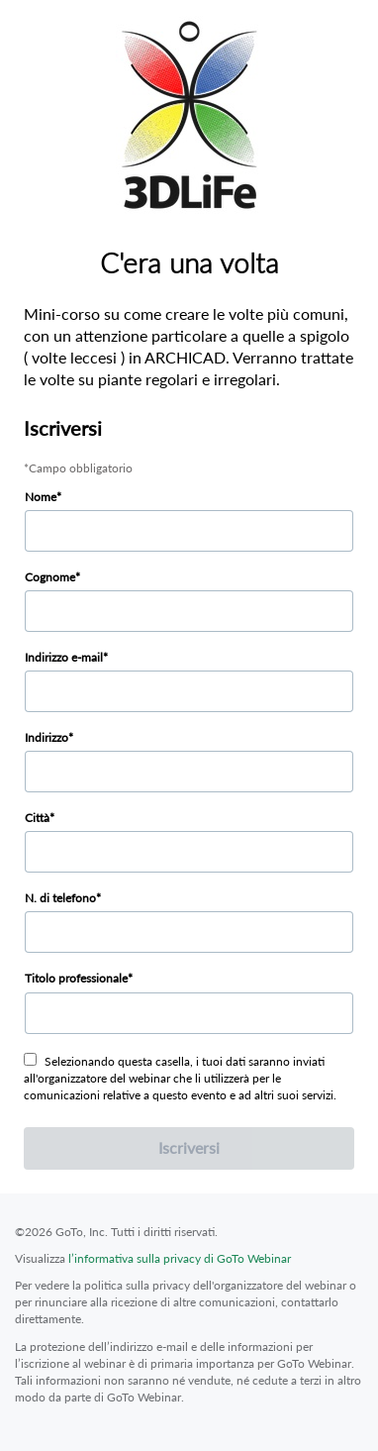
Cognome (50, 577)
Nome (40, 496)
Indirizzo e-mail (64, 657)
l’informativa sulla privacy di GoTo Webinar (179, 1258)
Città (37, 817)
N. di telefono (60, 897)
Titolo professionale (76, 978)
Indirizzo (46, 737)
